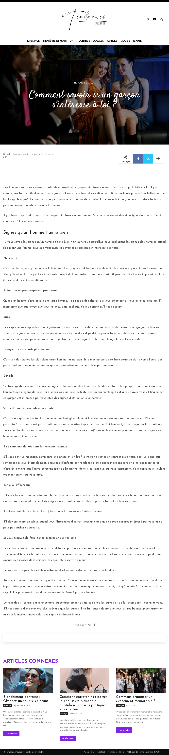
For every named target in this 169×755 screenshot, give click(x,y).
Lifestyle (7, 154)
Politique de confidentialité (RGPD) (143, 752)
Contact (101, 752)
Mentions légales (116, 752)
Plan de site (89, 752)
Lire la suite (11, 733)
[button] (161, 19)
